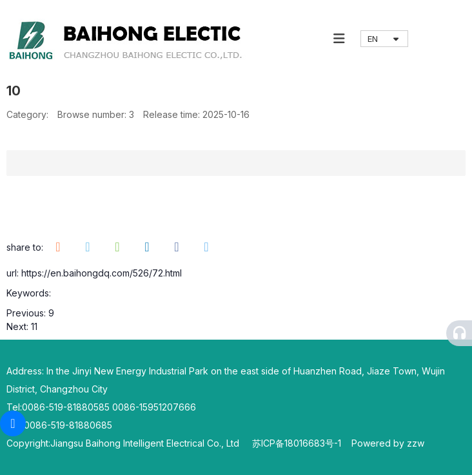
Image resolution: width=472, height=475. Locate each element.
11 (34, 326)
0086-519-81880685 (68, 425)
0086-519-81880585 (66, 407)
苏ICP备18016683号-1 (301, 443)
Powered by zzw (387, 443)
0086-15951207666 (154, 407)
